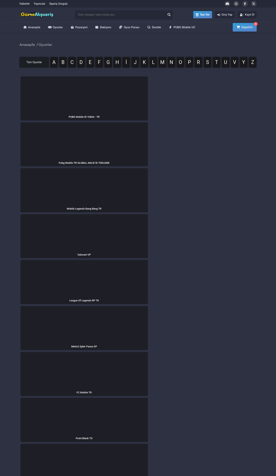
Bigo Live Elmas (232, 431)
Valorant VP (229, 420)
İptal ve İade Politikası (114, 414)
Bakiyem (103, 27)
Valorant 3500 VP (192, 420)
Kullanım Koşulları (112, 420)
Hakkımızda (68, 409)
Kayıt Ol (146, 431)
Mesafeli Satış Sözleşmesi (117, 425)
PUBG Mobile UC (182, 27)
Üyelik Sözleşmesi (112, 431)
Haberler (25, 3)
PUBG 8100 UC (191, 414)
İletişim (65, 425)
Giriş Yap (147, 425)
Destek (154, 27)
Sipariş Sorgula (58, 3)
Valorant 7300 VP (192, 437)
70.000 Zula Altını (192, 431)
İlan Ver (146, 420)
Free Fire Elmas (232, 437)
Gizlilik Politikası (111, 409)
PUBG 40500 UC (191, 409)
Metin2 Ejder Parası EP (236, 442)
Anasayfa (31, 27)
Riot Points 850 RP (193, 442)
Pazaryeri (79, 27)
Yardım (65, 431)
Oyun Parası (129, 27)
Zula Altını (228, 425)
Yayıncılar (39, 3)
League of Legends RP (236, 414)
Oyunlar (55, 27)
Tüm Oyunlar (41, 63)
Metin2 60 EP (190, 425)
